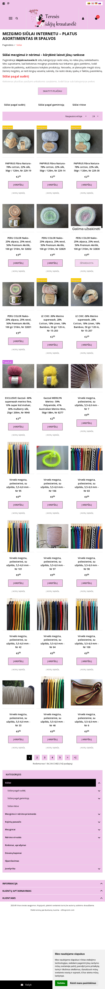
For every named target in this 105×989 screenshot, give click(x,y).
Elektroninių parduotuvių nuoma (45, 910)
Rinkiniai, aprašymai (15, 845)
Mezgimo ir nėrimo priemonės (20, 813)
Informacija (10, 883)
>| (75, 757)
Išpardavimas (12, 860)
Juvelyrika (10, 868)
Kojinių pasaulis (13, 821)
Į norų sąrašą (18, 193)
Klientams (9, 898)
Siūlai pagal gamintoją (18, 798)
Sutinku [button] (61, 983)
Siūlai (8, 782)
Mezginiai (10, 829)
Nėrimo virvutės (13, 837)
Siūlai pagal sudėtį (15, 76)
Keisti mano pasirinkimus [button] (83, 983)
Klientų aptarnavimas (16, 890)
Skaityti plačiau (52, 91)
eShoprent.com (67, 910)
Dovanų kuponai (13, 853)
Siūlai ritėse (13, 806)
